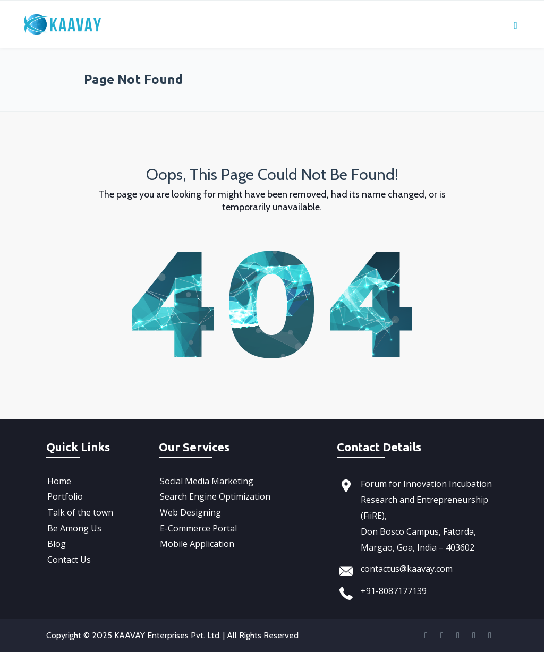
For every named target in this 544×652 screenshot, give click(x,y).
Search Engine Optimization (214, 495)
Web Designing (189, 510)
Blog (55, 540)
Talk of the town (79, 510)
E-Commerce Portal (197, 525)
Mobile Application (196, 540)
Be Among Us (73, 525)
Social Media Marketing (205, 480)
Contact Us (68, 555)
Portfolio (64, 495)
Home (58, 480)
